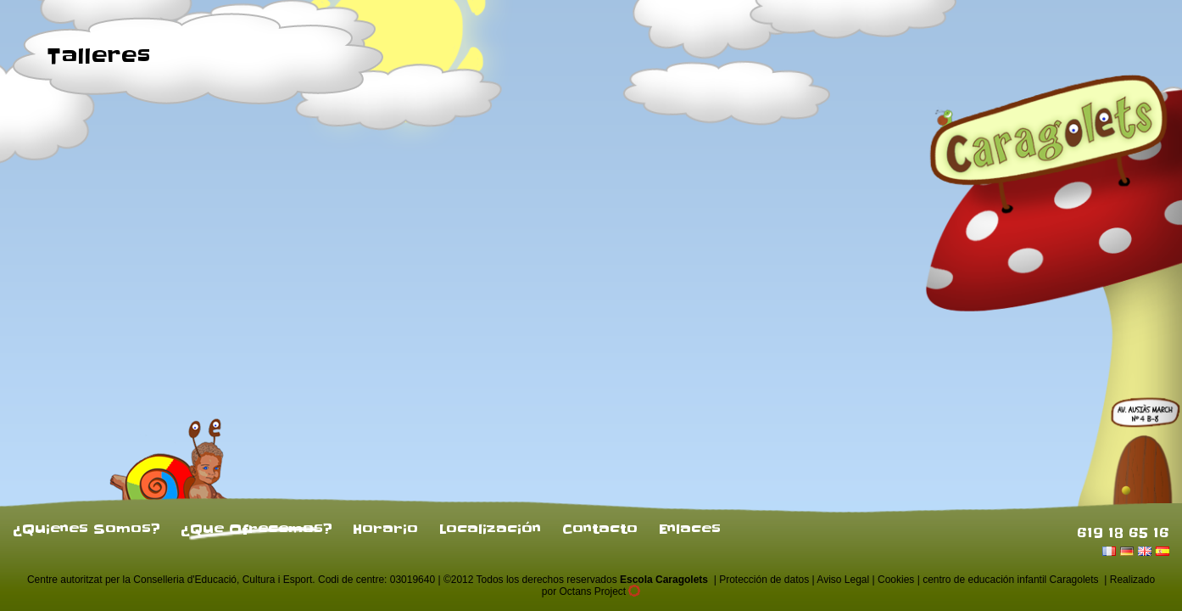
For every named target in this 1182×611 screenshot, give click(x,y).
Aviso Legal (843, 580)
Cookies (896, 580)
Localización (490, 528)
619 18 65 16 (1123, 532)
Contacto (600, 528)
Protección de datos (764, 580)
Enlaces (690, 528)
